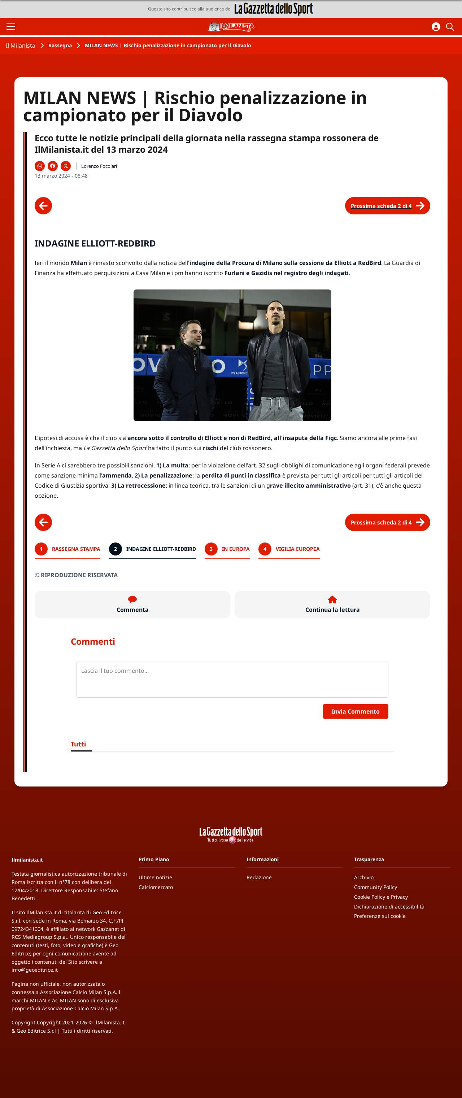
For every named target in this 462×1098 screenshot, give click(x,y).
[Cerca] (451, 27)
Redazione (259, 877)
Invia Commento (356, 711)
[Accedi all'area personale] (436, 26)
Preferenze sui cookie (380, 915)
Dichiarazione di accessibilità (389, 906)
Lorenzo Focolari (99, 166)
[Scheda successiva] (387, 205)
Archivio (364, 877)
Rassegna (60, 45)
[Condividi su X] (66, 166)
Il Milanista (20, 45)
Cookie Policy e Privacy (381, 896)
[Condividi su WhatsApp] (40, 166)
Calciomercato (156, 887)
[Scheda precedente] (43, 205)
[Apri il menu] (11, 27)
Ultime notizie (155, 877)
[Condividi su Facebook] (53, 166)
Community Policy (375, 887)
